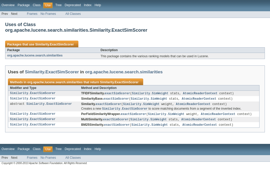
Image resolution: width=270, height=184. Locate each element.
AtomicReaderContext (200, 93)
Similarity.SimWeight (150, 93)
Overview (8, 5)
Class (36, 5)
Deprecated (73, 5)
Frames (32, 14)
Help (98, 5)
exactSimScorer (117, 93)
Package (24, 5)
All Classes (73, 14)
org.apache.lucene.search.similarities (35, 55)
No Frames (48, 14)
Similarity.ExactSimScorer (54, 44)
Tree (58, 5)
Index (87, 5)
